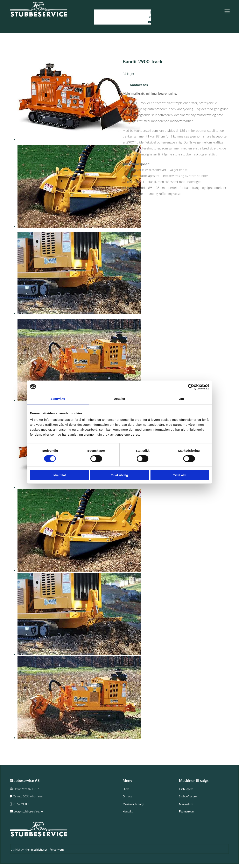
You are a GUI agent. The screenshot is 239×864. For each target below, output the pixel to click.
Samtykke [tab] (57, 398)
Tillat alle (179, 475)
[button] (195, 11)
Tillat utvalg (119, 475)
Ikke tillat (59, 475)
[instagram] (150, 17)
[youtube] (149, 22)
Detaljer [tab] (119, 398)
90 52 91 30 (19, 804)
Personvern (56, 849)
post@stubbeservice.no (26, 811)
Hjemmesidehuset (35, 849)
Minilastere (186, 804)
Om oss (127, 796)
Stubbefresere (188, 796)
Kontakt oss (139, 85)
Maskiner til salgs (133, 804)
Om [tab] (181, 398)
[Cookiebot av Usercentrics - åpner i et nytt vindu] (191, 386)
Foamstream (186, 811)
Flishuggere (186, 789)
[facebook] (150, 12)
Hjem (126, 789)
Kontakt (128, 811)
